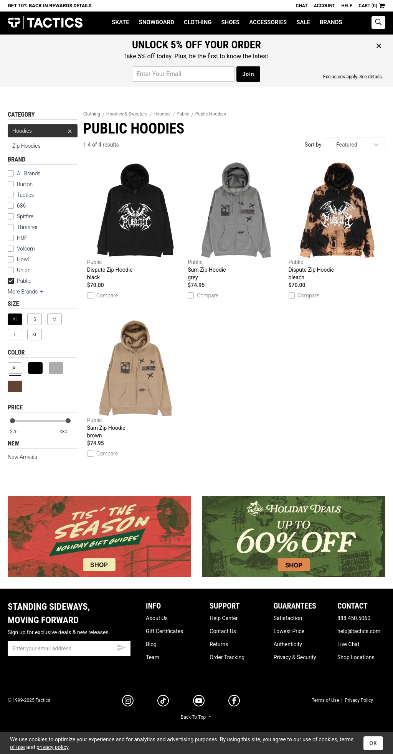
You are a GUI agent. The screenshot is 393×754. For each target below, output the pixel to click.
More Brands (26, 292)
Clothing (197, 22)
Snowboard (156, 22)
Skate (120, 22)
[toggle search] (378, 22)
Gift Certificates (164, 631)
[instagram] (128, 702)
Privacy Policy (359, 700)
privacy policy (52, 747)
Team (152, 657)
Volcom (26, 249)
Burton (25, 184)
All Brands (29, 173)
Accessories (268, 22)
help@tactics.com (358, 631)
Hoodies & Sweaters (127, 114)
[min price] (19, 432)
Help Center (224, 618)
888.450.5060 (353, 618)
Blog (151, 644)
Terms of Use (325, 700)
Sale (303, 22)
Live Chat (348, 644)
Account (324, 5)
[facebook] (234, 702)
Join (248, 74)
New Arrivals (22, 457)
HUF (22, 238)
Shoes (230, 22)
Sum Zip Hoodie (236, 221)
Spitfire (25, 216)
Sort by (313, 145)
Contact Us (223, 631)
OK (373, 743)
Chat (302, 5)
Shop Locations (356, 657)
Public (19, 281)
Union (24, 270)
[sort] (357, 144)
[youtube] (199, 702)
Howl (23, 259)
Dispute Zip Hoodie (135, 221)
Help (346, 5)
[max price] (68, 432)
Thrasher (27, 227)
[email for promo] (183, 74)
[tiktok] (163, 702)
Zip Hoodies (26, 146)
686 (21, 206)
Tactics (45, 23)
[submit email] (121, 646)
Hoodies (42, 130)
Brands (331, 22)
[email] (69, 648)
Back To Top (196, 717)
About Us (157, 618)
